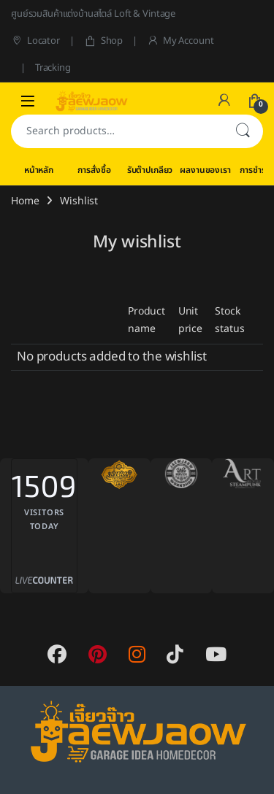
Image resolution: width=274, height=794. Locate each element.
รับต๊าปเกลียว (150, 170)
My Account (180, 41)
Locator (35, 41)
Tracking (53, 68)
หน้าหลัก (38, 170)
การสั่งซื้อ (93, 170)
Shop (103, 41)
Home (25, 201)
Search (242, 131)
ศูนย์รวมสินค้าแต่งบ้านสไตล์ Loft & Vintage (93, 14)
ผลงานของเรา (205, 170)
